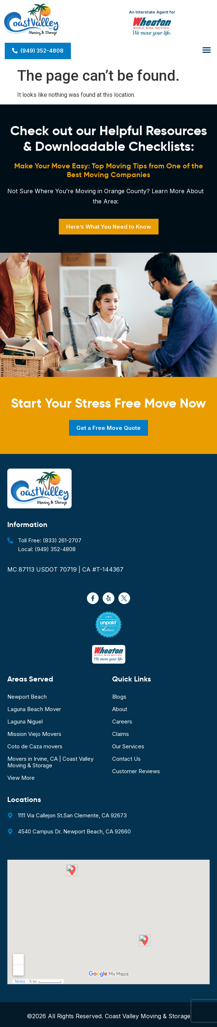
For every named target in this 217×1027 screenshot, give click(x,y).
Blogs (119, 696)
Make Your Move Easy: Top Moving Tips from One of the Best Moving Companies (108, 170)
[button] (207, 50)
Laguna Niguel (25, 721)
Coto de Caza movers (34, 746)
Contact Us (126, 758)
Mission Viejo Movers (34, 733)
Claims (120, 733)
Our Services (128, 746)
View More (21, 777)
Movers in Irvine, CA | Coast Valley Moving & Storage (50, 762)
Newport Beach (27, 696)
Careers (122, 721)
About (119, 709)
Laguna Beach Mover (34, 709)
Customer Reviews (136, 771)
